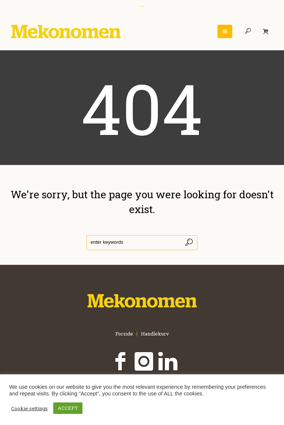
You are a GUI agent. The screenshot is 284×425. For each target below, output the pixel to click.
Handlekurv (155, 333)
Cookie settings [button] (29, 408)
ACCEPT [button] (68, 408)
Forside (124, 333)
